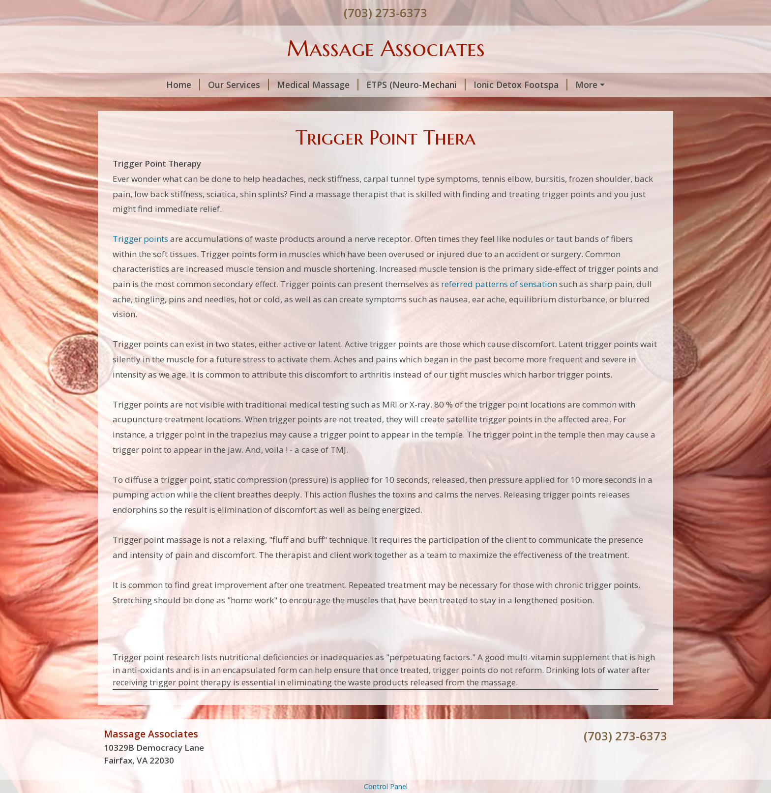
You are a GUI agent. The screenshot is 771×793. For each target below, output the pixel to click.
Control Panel (386, 786)
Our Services (238, 84)
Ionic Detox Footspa (520, 84)
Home (183, 84)
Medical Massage (317, 84)
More (586, 84)
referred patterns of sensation (499, 284)
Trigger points (140, 238)
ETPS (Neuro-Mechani (416, 84)
